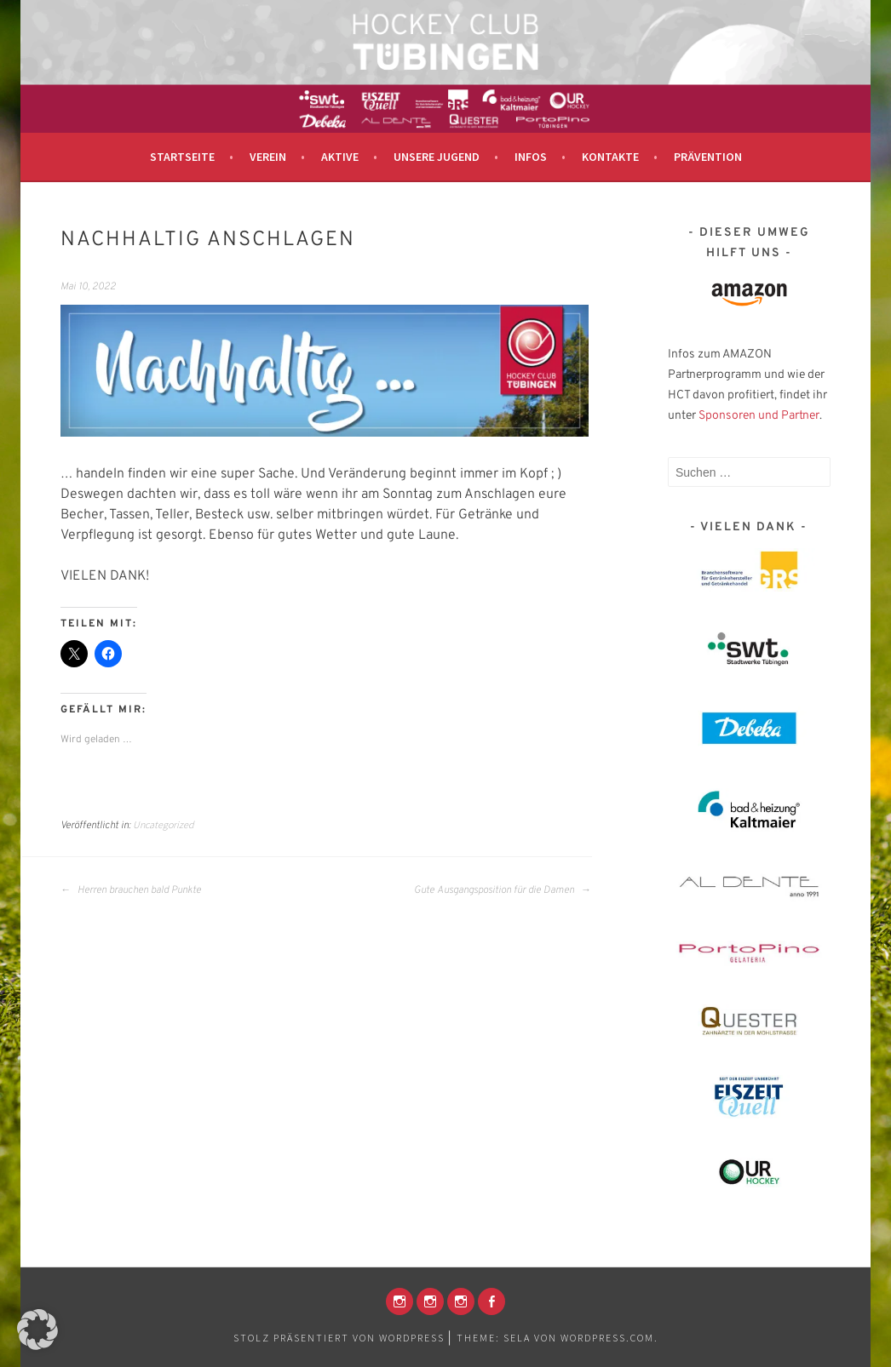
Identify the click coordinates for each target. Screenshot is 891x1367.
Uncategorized (163, 824)
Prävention (708, 156)
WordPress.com (607, 1337)
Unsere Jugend (437, 156)
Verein (268, 156)
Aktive (340, 156)
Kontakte (610, 156)
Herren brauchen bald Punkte (130, 890)
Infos (530, 156)
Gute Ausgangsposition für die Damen (502, 890)
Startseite (182, 156)
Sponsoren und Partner (758, 416)
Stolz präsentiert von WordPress (339, 1337)
